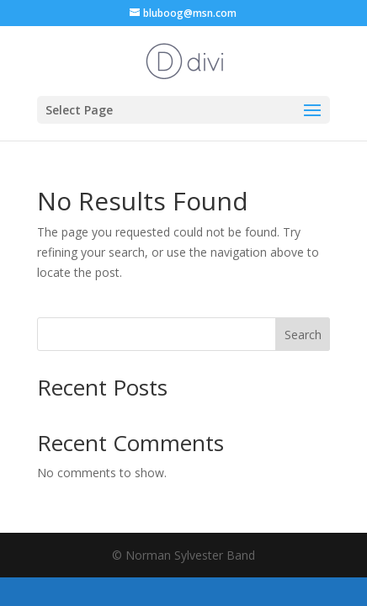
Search (303, 335)
